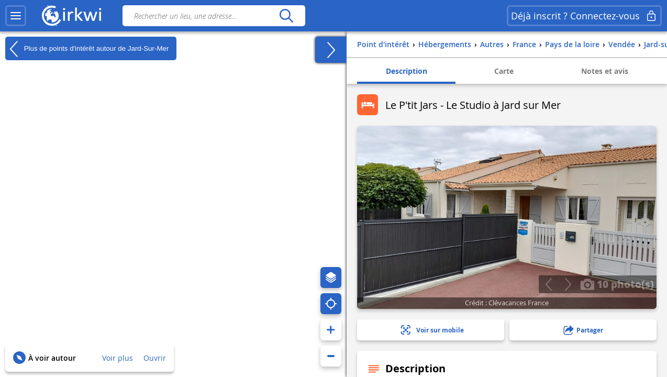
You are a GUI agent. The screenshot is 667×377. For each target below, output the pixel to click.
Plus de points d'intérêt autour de (87, 48)
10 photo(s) (617, 283)
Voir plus (117, 358)
